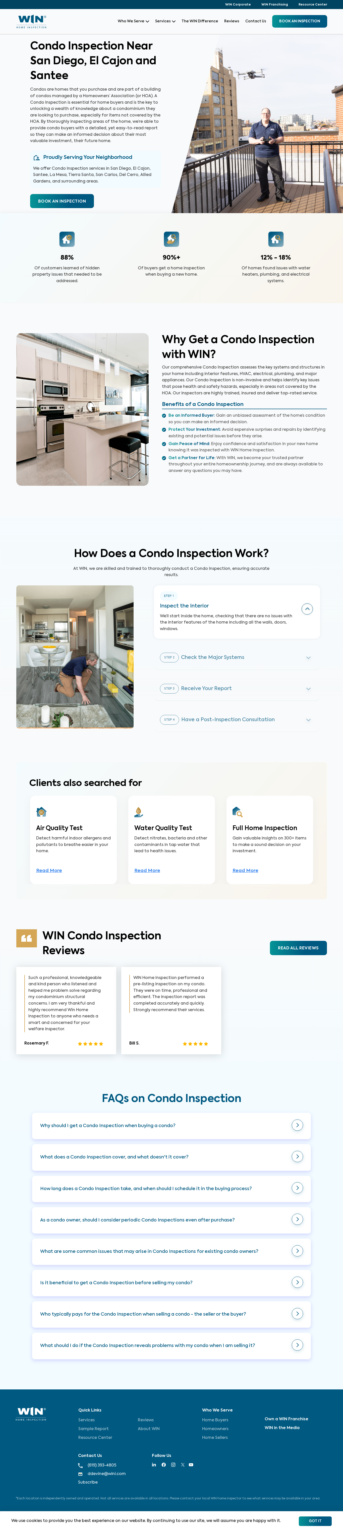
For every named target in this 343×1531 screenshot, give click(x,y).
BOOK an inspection (299, 21)
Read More (49, 871)
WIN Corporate (238, 4)
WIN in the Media (282, 1428)
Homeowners (215, 1429)
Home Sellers (215, 1438)
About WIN (149, 1429)
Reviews (231, 21)
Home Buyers (215, 1420)
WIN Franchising (274, 4)
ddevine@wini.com (102, 1474)
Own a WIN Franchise (286, 1419)
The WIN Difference (200, 21)
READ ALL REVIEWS (298, 948)
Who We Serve (133, 21)
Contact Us (255, 21)
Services (165, 21)
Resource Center (313, 4)
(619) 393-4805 (97, 1465)
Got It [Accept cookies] (315, 1521)
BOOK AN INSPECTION (62, 202)
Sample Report (93, 1429)
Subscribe (88, 1483)
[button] (171, 1126)
